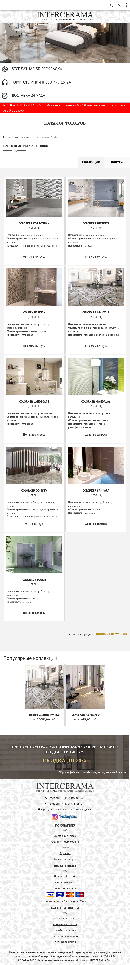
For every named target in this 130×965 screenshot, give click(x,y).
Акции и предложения (65, 841)
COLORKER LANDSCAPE (34, 401)
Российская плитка (65, 941)
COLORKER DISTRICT (96, 223)
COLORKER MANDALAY (95, 401)
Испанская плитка (65, 918)
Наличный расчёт (65, 876)
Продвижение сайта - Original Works (65, 901)
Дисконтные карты (65, 859)
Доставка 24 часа (65, 836)
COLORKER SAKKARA (96, 490)
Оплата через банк (65, 888)
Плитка (117, 162)
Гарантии (64, 853)
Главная (6, 137)
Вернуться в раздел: (97, 634)
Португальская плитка (65, 936)
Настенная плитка (22, 137)
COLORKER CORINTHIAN (34, 223)
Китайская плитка (65, 930)
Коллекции (91, 162)
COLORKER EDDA (34, 312)
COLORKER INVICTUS (95, 312)
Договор (65, 847)
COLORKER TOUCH (34, 580)
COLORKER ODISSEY (34, 490)
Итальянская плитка (65, 924)
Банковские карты (65, 882)
